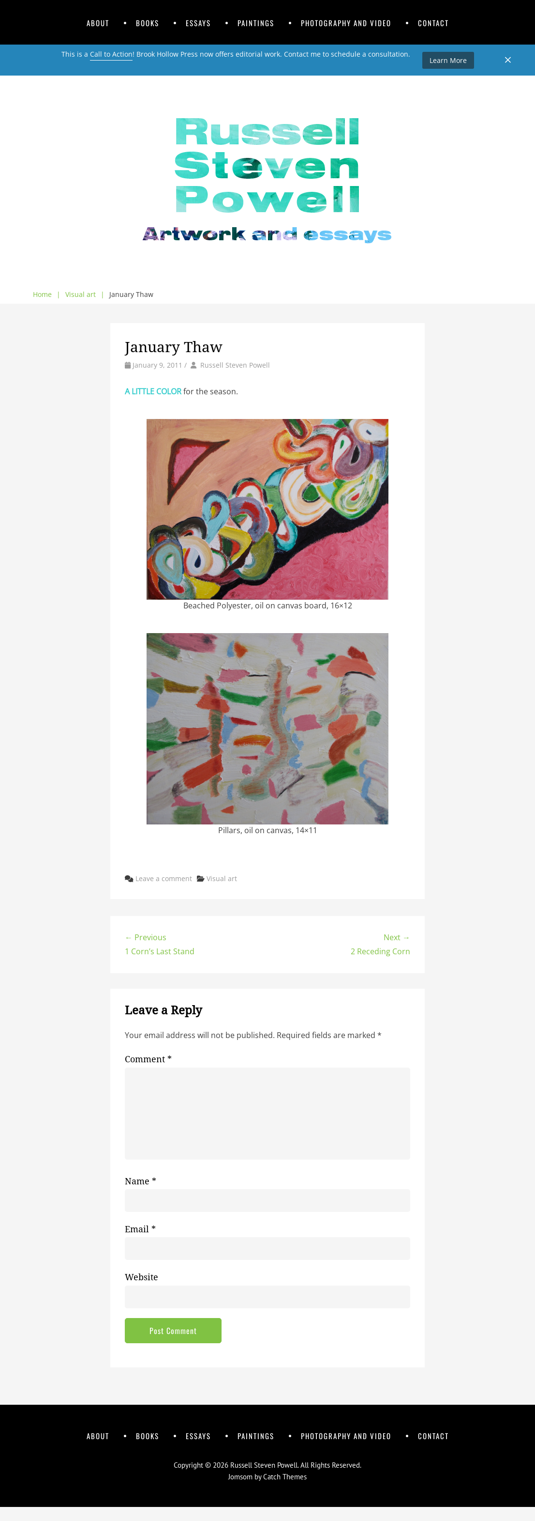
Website (141, 1277)
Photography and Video (346, 22)
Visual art (84, 294)
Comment (148, 1059)
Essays (198, 22)
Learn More (448, 60)
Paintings (256, 22)
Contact (433, 22)
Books (147, 22)
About (98, 22)
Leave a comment (163, 878)
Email (140, 1229)
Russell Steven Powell (235, 365)
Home (46, 294)
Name (140, 1181)
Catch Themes (285, 1476)
